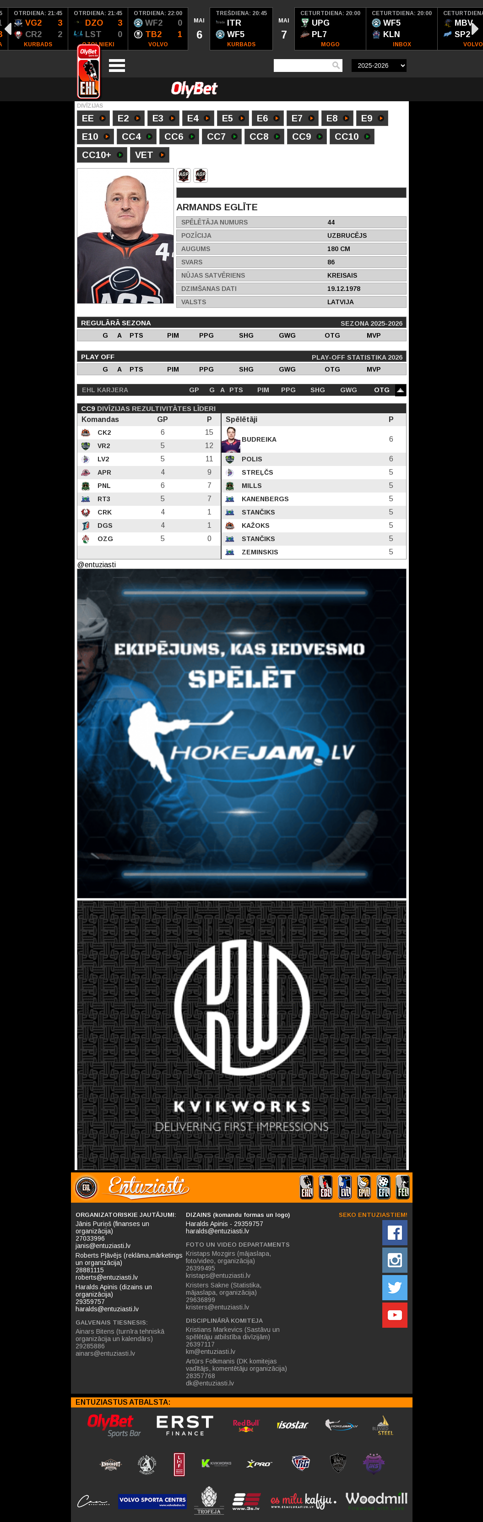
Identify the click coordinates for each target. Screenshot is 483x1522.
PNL (103, 485)
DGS (104, 525)
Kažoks (255, 525)
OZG (104, 538)
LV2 (102, 459)
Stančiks (257, 512)
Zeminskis (259, 552)
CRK (104, 512)
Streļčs (256, 472)
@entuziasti (96, 565)
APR (103, 472)
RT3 (103, 499)
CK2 (103, 432)
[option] (38, 28)
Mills (251, 485)
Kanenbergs (264, 499)
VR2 (103, 445)
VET (150, 156)
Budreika (258, 439)
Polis (251, 459)
